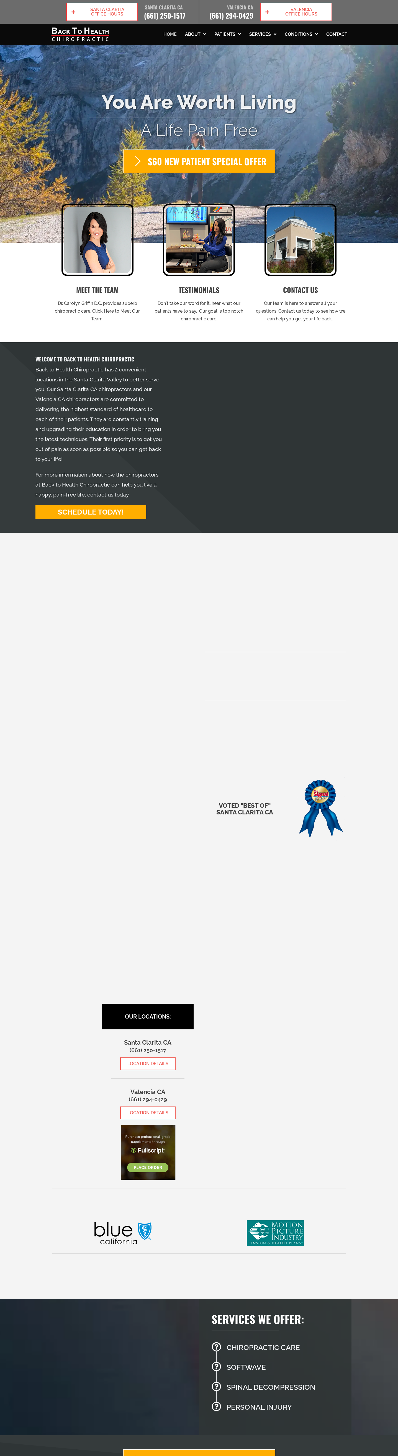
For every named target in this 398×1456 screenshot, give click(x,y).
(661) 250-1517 (165, 15)
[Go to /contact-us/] (300, 265)
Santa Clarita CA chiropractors (94, 389)
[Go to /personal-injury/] (279, 1409)
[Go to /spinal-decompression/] (279, 1389)
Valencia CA (240, 7)
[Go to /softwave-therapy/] (279, 1369)
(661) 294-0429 (231, 15)
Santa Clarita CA (164, 7)
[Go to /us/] (97, 265)
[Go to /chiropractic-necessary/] (279, 1349)
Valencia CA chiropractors (67, 399)
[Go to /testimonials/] (199, 265)
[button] (102, 12)
